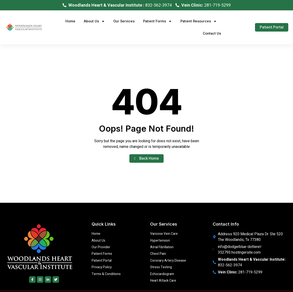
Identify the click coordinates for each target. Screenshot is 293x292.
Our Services (124, 21)
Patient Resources (198, 21)
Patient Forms (157, 21)
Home (70, 21)
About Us (94, 21)
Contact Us (212, 33)
